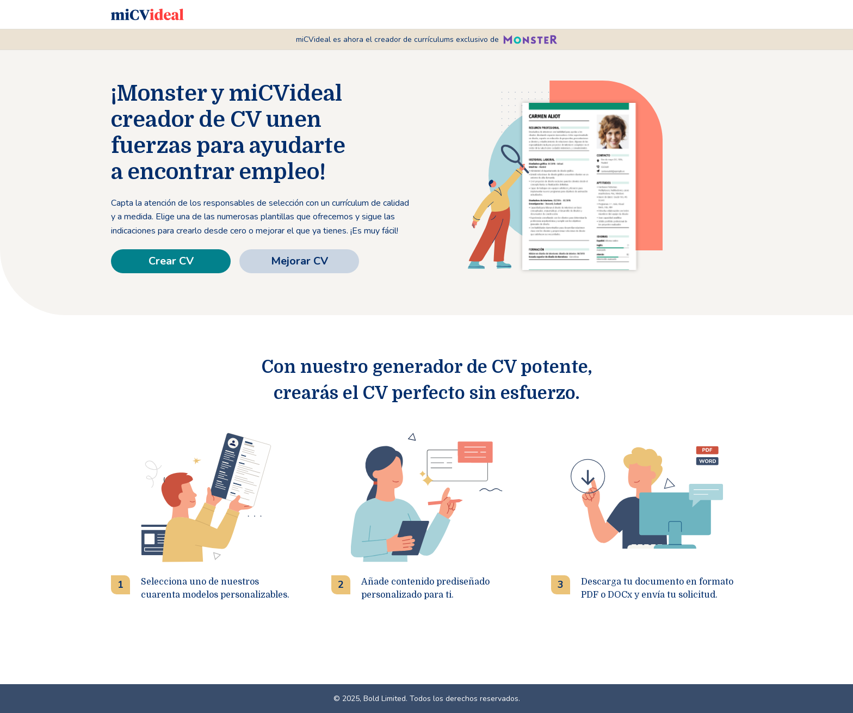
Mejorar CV (299, 261)
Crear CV (171, 261)
